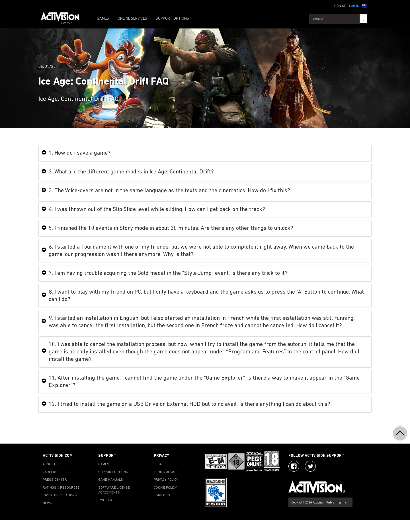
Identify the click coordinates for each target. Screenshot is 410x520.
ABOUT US (51, 464)
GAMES (103, 19)
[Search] (363, 18)
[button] (364, 5)
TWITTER (105, 500)
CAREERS (50, 472)
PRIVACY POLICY (166, 480)
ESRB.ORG (162, 495)
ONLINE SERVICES (132, 19)
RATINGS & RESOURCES (61, 488)
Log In (354, 6)
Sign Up (339, 6)
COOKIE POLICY (165, 488)
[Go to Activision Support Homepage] (63, 19)
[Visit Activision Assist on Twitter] (310, 466)
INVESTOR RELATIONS (60, 495)
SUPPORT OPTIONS (172, 19)
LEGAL (158, 464)
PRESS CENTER (55, 480)
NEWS (47, 503)
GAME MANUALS (110, 480)
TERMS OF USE (165, 472)
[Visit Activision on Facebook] (293, 466)
